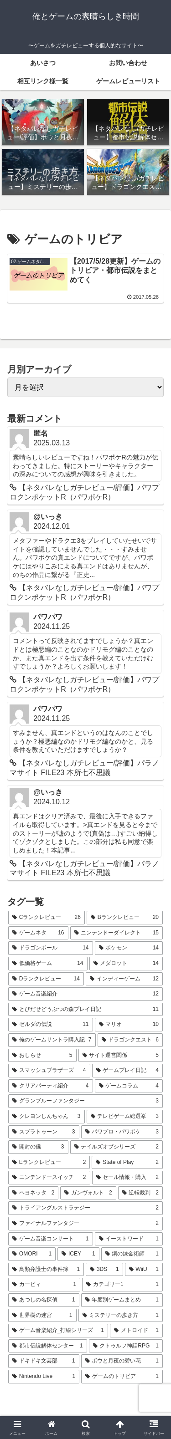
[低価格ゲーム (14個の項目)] (48, 963)
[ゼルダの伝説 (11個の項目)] (50, 1024)
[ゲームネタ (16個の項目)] (38, 933)
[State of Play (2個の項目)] (127, 1162)
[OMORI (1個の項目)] (32, 1254)
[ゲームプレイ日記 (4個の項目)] (127, 1070)
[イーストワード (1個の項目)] (129, 1239)
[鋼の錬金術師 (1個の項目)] (132, 1254)
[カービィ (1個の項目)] (44, 1284)
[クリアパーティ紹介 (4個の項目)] (50, 1086)
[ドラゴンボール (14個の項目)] (50, 948)
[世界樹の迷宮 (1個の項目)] (42, 1315)
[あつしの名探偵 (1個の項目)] (43, 1300)
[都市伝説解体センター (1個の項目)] (47, 1346)
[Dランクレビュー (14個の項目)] (46, 979)
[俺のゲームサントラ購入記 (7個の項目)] (52, 1040)
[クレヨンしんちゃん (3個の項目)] (46, 1116)
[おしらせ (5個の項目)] (42, 1055)
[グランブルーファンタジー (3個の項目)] (85, 1101)
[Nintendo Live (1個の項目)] (43, 1376)
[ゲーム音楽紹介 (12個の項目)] (85, 994)
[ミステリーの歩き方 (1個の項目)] (120, 1315)
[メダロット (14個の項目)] (126, 963)
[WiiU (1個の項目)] (144, 1269)
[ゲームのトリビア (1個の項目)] (122, 1376)
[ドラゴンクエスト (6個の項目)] (130, 1040)
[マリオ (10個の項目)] (129, 1024)
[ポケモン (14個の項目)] (129, 948)
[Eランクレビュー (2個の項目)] (49, 1162)
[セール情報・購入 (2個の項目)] (127, 1177)
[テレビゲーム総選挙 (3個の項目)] (125, 1116)
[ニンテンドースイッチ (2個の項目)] (49, 1177)
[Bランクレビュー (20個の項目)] (125, 917)
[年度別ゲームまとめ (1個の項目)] (122, 1300)
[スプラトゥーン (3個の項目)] (43, 1132)
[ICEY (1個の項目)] (78, 1254)
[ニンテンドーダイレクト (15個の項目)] (116, 933)
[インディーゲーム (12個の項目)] (124, 979)
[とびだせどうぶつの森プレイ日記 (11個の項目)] (85, 1009)
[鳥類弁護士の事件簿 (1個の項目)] (46, 1269)
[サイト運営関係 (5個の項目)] (120, 1055)
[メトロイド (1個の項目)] (136, 1330)
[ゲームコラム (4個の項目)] (129, 1086)
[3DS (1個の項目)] (104, 1269)
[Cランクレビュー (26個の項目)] (46, 917)
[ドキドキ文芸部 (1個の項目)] (43, 1361)
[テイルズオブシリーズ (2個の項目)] (116, 1147)
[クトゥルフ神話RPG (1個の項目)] (126, 1346)
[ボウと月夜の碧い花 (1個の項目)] (122, 1361)
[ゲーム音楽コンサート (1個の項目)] (50, 1239)
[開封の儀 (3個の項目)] (38, 1147)
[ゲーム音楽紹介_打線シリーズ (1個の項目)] (58, 1330)
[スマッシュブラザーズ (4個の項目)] (49, 1070)
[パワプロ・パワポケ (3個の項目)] (122, 1132)
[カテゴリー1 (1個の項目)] (122, 1284)
